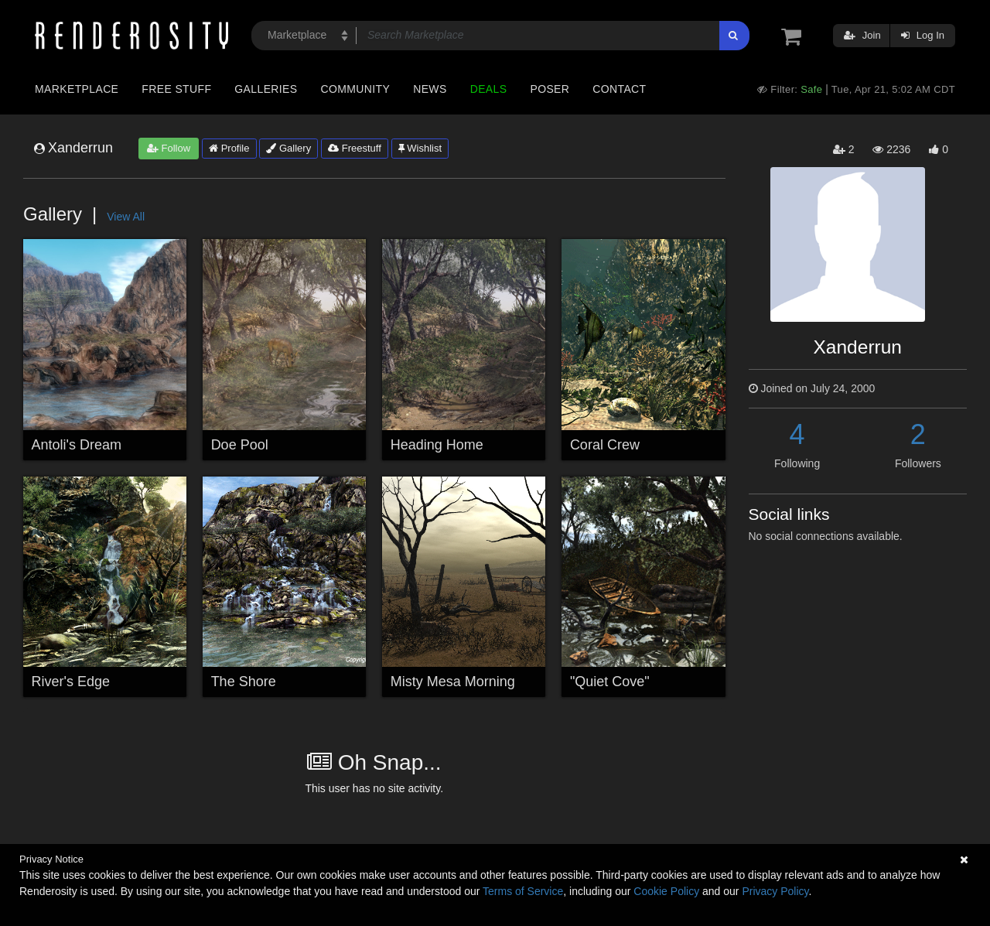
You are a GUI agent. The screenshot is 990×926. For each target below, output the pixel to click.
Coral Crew (605, 445)
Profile (229, 148)
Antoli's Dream (76, 445)
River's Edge (71, 681)
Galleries (265, 89)
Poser (549, 89)
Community (356, 89)
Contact (619, 89)
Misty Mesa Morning (453, 681)
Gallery (288, 148)
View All (126, 216)
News (429, 89)
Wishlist (420, 148)
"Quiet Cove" (610, 681)
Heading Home (437, 445)
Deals (488, 89)
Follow (168, 148)
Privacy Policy (775, 891)
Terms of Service (523, 891)
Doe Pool (239, 445)
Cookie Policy (666, 891)
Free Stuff (176, 89)
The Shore (243, 681)
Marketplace (76, 89)
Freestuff (354, 148)
